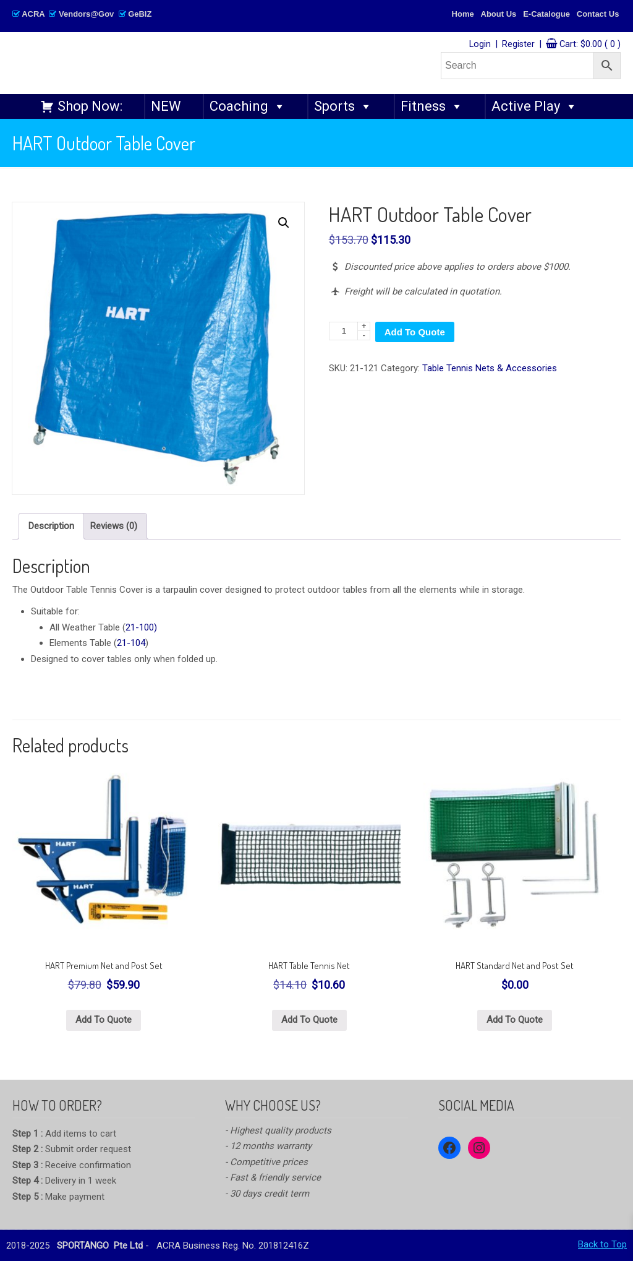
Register (518, 44)
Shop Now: (89, 106)
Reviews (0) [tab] (113, 526)
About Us (499, 14)
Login (480, 44)
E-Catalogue (546, 14)
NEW (166, 106)
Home (463, 14)
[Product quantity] (349, 331)
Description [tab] (51, 526)
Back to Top (602, 1244)
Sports (343, 106)
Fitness (432, 106)
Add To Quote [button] (103, 1019)
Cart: (590, 44)
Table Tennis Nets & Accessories (489, 368)
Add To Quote (414, 332)
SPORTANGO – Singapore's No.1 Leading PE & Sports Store (195, 62)
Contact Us (598, 14)
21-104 (131, 642)
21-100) (141, 627)
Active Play (534, 106)
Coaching (248, 106)
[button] (284, 223)
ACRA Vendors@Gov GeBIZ (81, 14)
